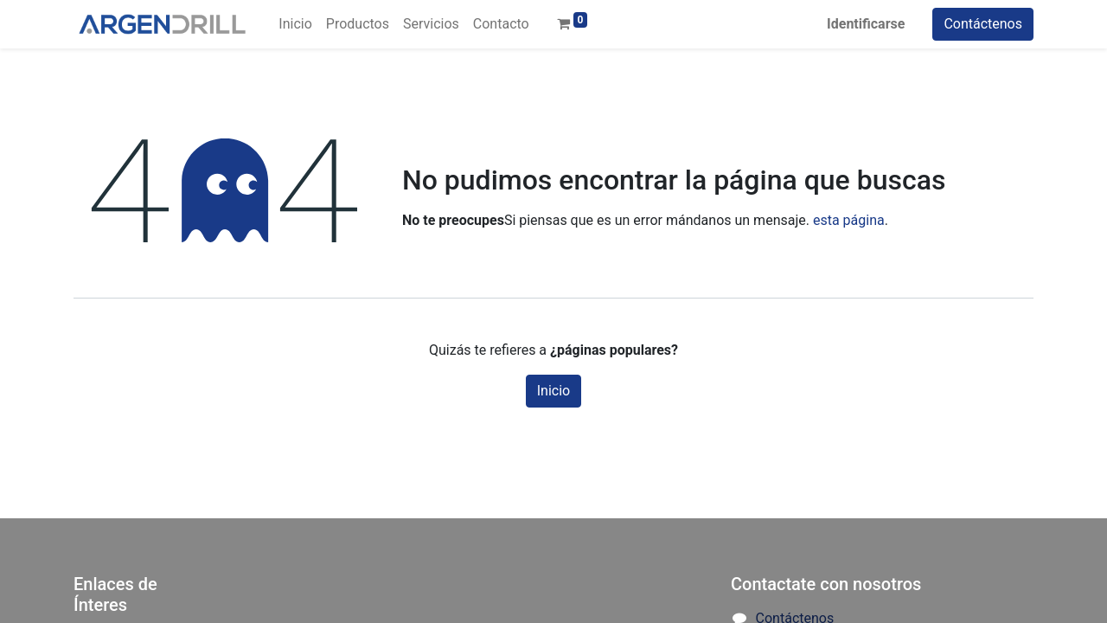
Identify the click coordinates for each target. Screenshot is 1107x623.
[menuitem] (295, 24)
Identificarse (866, 24)
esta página (849, 220)
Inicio (553, 390)
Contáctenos (983, 24)
